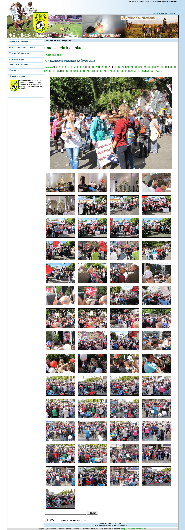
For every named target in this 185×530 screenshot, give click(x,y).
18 (119, 67)
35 (58, 71)
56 (147, 71)
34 (54, 71)
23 (140, 67)
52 (130, 71)
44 (96, 71)
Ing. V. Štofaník (128, 529)
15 (106, 67)
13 (97, 67)
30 (171, 67)
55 (143, 71)
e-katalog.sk (141, 529)
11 (89, 67)
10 (84, 67)
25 (149, 67)
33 (50, 71)
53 (135, 71)
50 (122, 71)
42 (88, 71)
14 (102, 67)
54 (139, 71)
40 (79, 71)
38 (71, 71)
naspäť (50, 67)
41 (84, 71)
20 (127, 67)
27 (158, 67)
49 (118, 71)
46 (105, 71)
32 (45, 71)
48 (113, 71)
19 (123, 67)
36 (62, 71)
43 (92, 71)
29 (166, 67)
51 (126, 71)
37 (67, 71)
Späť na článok (54, 55)
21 (132, 67)
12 (93, 67)
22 (136, 67)
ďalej (157, 71)
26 (153, 67)
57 (152, 71)
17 (114, 67)
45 (101, 71)
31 (175, 67)
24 (145, 67)
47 (109, 71)
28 (162, 67)
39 (75, 71)
